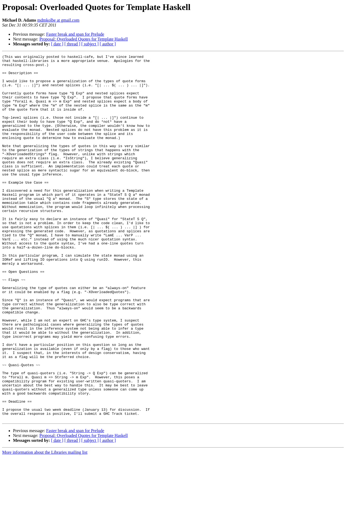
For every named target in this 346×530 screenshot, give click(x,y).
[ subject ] (90, 44)
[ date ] (57, 44)
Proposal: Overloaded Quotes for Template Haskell (83, 39)
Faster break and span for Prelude (75, 34)
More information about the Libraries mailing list (44, 525)
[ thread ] (72, 44)
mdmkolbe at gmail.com (58, 20)
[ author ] (108, 44)
